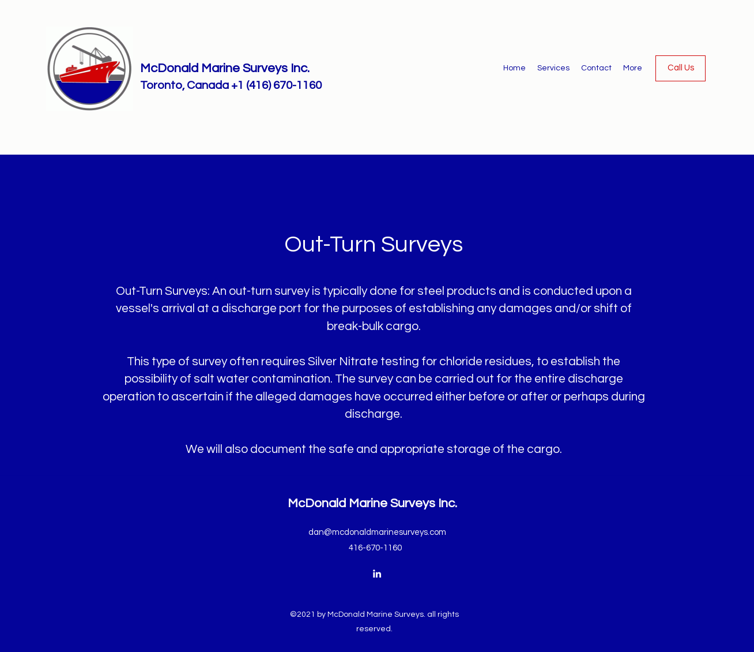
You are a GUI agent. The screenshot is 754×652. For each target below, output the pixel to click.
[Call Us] (680, 68)
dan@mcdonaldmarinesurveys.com (377, 532)
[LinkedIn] (377, 573)
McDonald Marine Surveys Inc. (225, 68)
